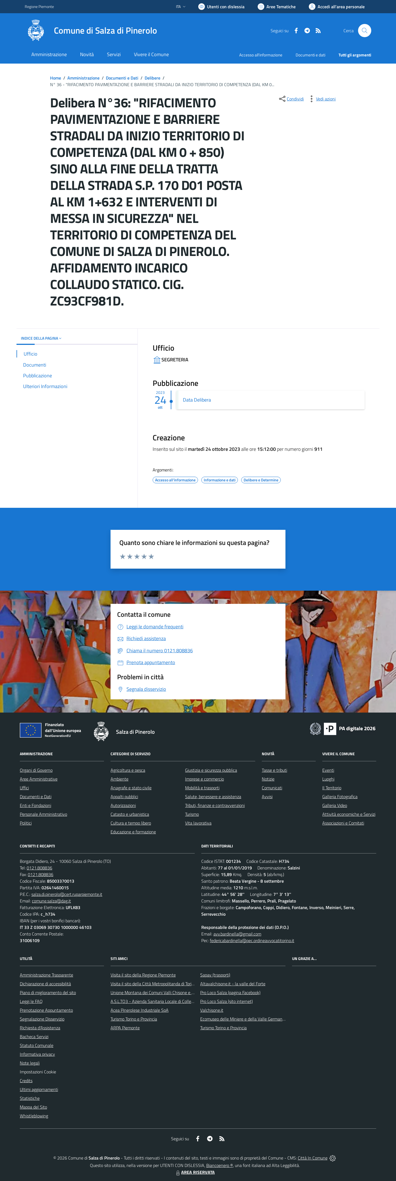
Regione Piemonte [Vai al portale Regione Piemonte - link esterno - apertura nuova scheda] (39, 6)
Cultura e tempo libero (131, 823)
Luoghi (328, 779)
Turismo (192, 814)
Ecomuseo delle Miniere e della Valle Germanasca (245, 1019)
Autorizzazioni (123, 805)
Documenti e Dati (122, 78)
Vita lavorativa (198, 823)
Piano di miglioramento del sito (48, 992)
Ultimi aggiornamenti (39, 1089)
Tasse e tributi (274, 770)
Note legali (30, 1063)
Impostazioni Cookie (38, 1071)
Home (55, 78)
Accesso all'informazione (260, 55)
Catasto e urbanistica (130, 814)
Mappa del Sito (33, 1107)
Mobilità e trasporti (202, 787)
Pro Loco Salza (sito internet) (226, 1001)
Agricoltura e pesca (128, 770)
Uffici (24, 787)
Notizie (268, 779)
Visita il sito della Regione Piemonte (143, 975)
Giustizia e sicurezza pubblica (211, 770)
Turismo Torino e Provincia (134, 1019)
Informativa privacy (37, 1054)
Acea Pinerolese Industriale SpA (140, 1010)
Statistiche (30, 1098)
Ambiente (119, 779)
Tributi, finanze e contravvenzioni (215, 805)
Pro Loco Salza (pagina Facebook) (230, 992)
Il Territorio (331, 787)
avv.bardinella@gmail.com (237, 934)
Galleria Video (334, 805)
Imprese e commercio (204, 779)
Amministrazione (83, 78)
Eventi (328, 770)
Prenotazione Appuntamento (46, 1010)
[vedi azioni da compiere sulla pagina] (321, 98)
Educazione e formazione (133, 831)
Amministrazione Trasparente (46, 975)
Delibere (152, 78)
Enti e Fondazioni (35, 805)
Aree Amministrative (38, 779)
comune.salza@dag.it (51, 901)
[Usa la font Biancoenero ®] (221, 6)
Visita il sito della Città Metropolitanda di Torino (153, 983)
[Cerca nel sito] (364, 30)
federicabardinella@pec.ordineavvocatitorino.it (252, 940)
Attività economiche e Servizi (348, 814)
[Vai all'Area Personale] (336, 6)
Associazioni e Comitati (343, 823)
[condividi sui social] (291, 98)
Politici (26, 823)
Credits (26, 1080)
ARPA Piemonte (125, 1027)
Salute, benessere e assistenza (213, 796)
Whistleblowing (34, 1115)
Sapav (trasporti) (215, 975)
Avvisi (267, 796)
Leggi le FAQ (31, 1001)
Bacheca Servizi (34, 1036)
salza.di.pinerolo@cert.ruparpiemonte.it (66, 894)
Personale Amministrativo (43, 814)
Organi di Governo (36, 770)
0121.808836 (39, 867)
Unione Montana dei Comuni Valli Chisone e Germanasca (162, 992)
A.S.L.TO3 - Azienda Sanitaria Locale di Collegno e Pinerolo (164, 1001)
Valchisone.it (211, 1010)
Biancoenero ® (219, 1165)
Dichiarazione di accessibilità (45, 983)
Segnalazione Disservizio (42, 1019)
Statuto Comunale (36, 1045)
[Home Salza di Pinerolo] (91, 30)
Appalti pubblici (124, 796)
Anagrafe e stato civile (131, 787)
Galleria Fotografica (340, 796)
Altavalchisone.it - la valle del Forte (232, 983)
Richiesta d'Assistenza (40, 1027)
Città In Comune (313, 1158)
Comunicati (272, 787)
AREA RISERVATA (195, 1172)
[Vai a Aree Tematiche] (276, 6)
